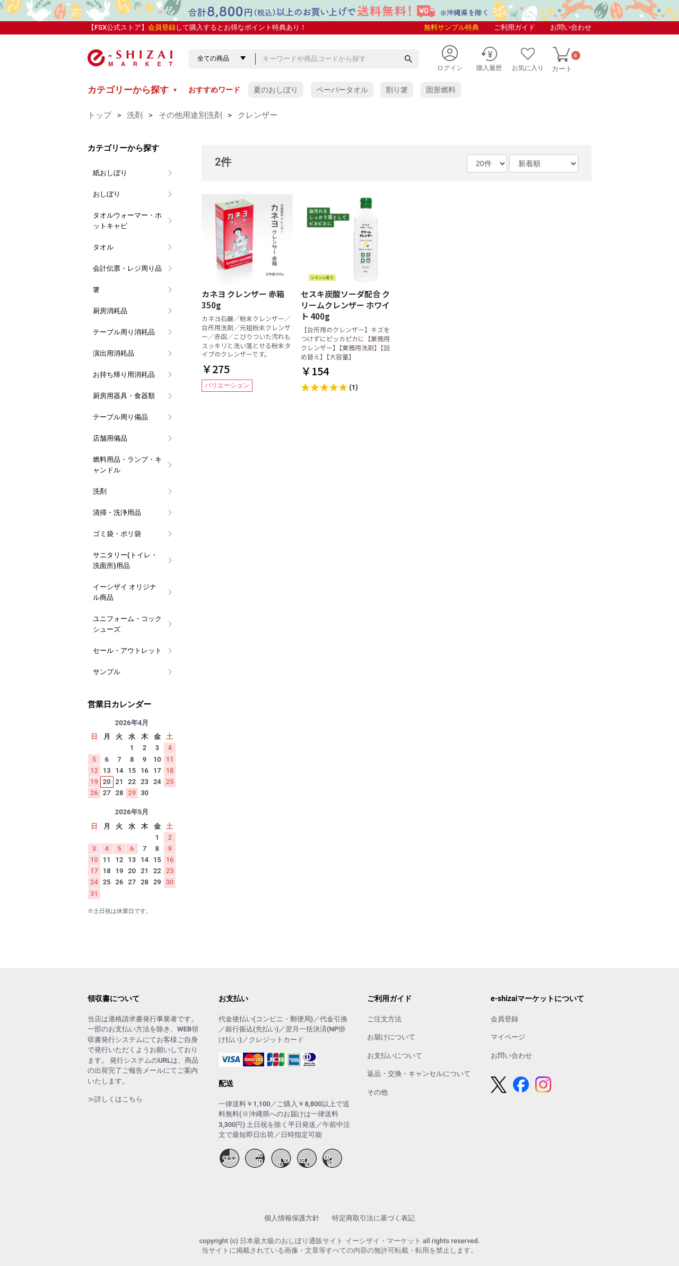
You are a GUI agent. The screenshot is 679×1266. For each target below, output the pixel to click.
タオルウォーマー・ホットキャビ (127, 220)
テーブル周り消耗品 (124, 332)
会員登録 (162, 27)
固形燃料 (441, 89)
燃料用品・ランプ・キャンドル (127, 464)
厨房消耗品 (110, 311)
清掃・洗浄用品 (117, 512)
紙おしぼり (110, 173)
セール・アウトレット (127, 650)
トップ (99, 115)
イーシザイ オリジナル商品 (124, 592)
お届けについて (391, 1037)
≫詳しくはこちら (115, 1099)
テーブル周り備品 (120, 417)
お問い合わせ (570, 27)
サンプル (106, 672)
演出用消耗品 (113, 353)
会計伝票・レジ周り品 (127, 268)
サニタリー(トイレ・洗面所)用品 (125, 560)
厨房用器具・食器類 (124, 396)
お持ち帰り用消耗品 (124, 374)
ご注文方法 (384, 1019)
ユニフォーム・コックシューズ (127, 624)
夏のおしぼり (276, 89)
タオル (103, 247)
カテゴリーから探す (133, 89)
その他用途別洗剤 (190, 115)
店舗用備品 (110, 438)
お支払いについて (394, 1056)
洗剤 (135, 115)
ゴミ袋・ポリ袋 (117, 534)
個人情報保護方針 (291, 1218)
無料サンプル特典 (451, 27)
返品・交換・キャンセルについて (419, 1074)
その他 (377, 1092)
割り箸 (397, 89)
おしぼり (106, 194)
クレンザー (257, 115)
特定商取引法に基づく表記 (373, 1218)
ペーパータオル (342, 89)
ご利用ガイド (514, 27)
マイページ (508, 1037)
